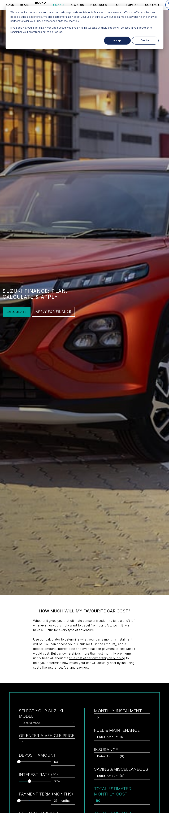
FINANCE (59, 5)
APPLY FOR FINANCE (53, 311)
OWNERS (77, 5)
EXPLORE (132, 5)
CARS (10, 5)
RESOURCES (98, 5)
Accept (117, 40)
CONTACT (152, 5)
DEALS (24, 5)
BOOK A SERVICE (41, 5)
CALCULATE (16, 312)
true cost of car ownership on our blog (97, 658)
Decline (145, 40)
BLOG (116, 5)
